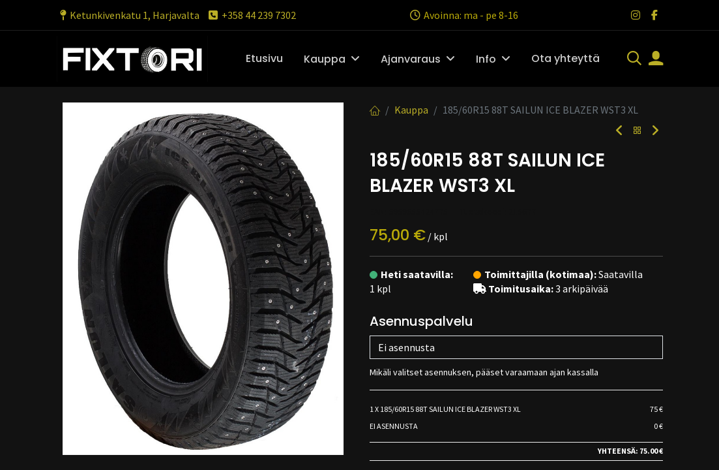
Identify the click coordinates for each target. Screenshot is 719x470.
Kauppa (411, 109)
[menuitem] (264, 58)
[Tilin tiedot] (656, 59)
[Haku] (634, 59)
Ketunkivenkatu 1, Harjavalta (128, 15)
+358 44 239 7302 (251, 15)
